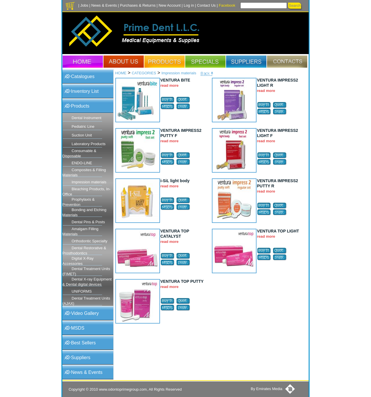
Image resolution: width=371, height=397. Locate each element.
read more (169, 85)
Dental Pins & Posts (88, 222)
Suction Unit (82, 135)
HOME (120, 73)
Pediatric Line (83, 126)
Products (80, 106)
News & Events (104, 5)
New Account (170, 5)
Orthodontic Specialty (90, 241)
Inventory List (85, 91)
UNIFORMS (82, 291)
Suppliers (80, 357)
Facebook (227, 5)
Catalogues (82, 76)
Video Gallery (85, 313)
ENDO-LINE (82, 163)
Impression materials (89, 182)
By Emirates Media (266, 389)
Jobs (84, 5)
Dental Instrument (86, 118)
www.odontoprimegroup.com (123, 389)
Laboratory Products (89, 144)
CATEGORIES (144, 73)
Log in (189, 5)
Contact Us (206, 5)
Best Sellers (83, 342)
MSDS (77, 328)
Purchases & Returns (138, 5)
